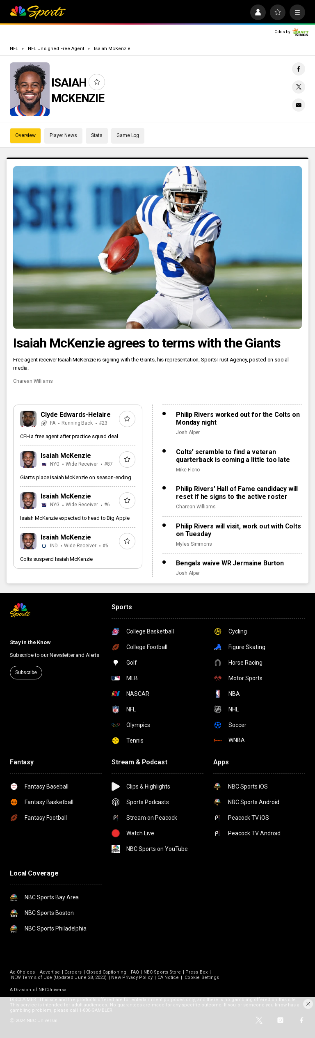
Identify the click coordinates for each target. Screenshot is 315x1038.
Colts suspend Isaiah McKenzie (56, 559)
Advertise (50, 972)
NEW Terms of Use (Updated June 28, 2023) (59, 977)
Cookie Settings (202, 977)
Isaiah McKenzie (112, 48)
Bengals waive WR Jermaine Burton (230, 563)
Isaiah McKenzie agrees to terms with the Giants (147, 343)
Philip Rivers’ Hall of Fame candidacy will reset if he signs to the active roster (237, 493)
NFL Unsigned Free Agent (56, 48)
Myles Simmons (194, 544)
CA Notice (168, 977)
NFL (14, 48)
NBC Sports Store (162, 972)
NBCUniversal (53, 989)
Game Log (127, 135)
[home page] (38, 12)
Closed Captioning (106, 972)
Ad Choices (22, 972)
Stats (97, 135)
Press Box (196, 972)
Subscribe (26, 672)
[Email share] (298, 105)
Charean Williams (33, 381)
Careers (72, 972)
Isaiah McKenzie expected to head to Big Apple (75, 518)
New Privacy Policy (132, 977)
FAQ (135, 972)
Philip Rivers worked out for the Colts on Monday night (237, 418)
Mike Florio (188, 470)
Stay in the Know (30, 642)
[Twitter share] (298, 87)
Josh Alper (188, 432)
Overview (25, 135)
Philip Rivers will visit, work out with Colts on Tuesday (238, 530)
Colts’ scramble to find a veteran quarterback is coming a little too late (233, 456)
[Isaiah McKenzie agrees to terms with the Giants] (157, 247)
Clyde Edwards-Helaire (76, 414)
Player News (63, 135)
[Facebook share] (298, 68)
